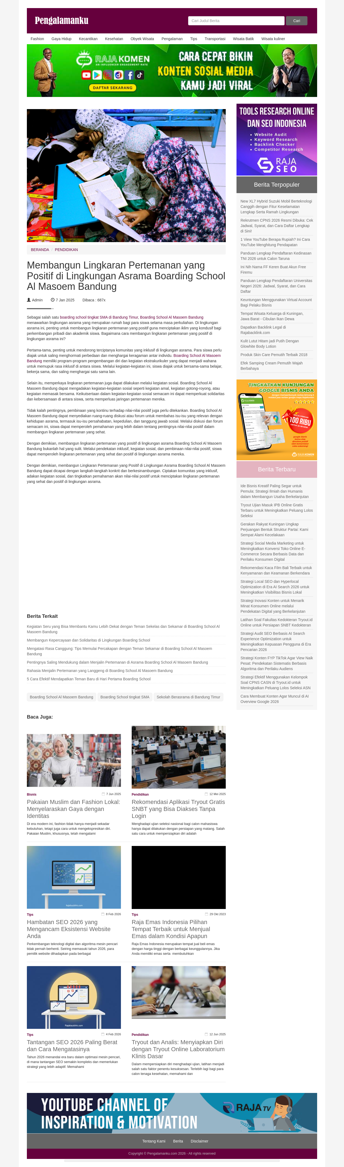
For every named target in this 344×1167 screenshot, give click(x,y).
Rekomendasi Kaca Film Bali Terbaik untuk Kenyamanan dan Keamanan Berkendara (276, 570)
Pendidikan (140, 794)
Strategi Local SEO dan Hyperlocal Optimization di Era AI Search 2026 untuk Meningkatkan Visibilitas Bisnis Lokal (275, 586)
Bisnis (32, 794)
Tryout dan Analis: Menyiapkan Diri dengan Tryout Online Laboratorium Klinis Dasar (178, 1049)
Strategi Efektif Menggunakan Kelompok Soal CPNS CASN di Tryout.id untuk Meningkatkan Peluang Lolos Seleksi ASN (276, 682)
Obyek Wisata (142, 39)
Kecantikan (88, 39)
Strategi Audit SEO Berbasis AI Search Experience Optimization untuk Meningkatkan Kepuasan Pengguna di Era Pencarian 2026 (276, 641)
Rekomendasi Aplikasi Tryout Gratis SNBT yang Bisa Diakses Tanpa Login (178, 809)
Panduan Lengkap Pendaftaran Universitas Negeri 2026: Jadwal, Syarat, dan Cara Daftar (276, 286)
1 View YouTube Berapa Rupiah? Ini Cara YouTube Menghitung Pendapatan (275, 242)
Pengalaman (172, 39)
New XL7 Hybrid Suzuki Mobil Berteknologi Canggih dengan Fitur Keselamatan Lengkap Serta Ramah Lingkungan (276, 206)
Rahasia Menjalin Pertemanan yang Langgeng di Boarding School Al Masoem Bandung (100, 670)
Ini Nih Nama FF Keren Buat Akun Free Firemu (273, 269)
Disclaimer (199, 1141)
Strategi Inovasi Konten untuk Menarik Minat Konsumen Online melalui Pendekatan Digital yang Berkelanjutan (273, 606)
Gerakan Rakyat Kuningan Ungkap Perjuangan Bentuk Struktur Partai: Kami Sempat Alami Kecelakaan (274, 529)
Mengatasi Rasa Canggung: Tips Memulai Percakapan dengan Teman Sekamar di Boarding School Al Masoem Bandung (119, 651)
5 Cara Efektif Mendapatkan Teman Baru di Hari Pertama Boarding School (88, 679)
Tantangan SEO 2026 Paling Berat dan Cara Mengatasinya (72, 1046)
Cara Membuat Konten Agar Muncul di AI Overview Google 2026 (275, 699)
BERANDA (40, 250)
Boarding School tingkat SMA (125, 697)
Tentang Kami (154, 1141)
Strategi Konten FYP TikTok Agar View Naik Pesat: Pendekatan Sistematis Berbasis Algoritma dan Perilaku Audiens (277, 663)
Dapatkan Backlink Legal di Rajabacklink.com (263, 330)
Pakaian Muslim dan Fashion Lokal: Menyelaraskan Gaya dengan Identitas (73, 809)
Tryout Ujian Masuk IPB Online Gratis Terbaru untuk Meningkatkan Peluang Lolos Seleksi (277, 510)
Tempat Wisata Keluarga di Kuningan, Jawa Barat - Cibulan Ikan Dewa (272, 316)
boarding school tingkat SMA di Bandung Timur (99, 317)
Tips (193, 39)
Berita (178, 1141)
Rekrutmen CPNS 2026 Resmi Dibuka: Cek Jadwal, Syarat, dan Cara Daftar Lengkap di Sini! (277, 225)
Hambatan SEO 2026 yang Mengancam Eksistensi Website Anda (68, 929)
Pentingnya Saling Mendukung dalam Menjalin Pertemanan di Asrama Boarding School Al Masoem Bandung (117, 662)
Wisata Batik (243, 39)
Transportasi (215, 39)
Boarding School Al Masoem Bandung (171, 317)
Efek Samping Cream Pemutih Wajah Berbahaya (272, 366)
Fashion (37, 39)
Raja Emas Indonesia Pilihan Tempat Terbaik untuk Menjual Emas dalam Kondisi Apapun (171, 929)
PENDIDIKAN (66, 250)
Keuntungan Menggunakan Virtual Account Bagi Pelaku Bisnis (276, 302)
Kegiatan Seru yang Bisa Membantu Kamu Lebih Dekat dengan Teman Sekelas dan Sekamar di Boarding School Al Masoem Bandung (123, 629)
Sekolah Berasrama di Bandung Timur (188, 697)
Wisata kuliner (273, 39)
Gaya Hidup (61, 39)
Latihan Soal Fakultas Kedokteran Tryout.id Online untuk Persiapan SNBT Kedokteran (277, 622)
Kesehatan (114, 39)
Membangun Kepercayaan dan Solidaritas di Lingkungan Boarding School (88, 640)
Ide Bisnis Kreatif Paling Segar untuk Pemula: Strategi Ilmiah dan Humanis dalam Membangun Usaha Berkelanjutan (275, 491)
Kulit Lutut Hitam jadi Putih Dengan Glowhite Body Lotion (270, 344)
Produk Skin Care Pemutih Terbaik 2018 (274, 355)
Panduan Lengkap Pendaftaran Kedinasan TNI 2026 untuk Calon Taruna (276, 256)
